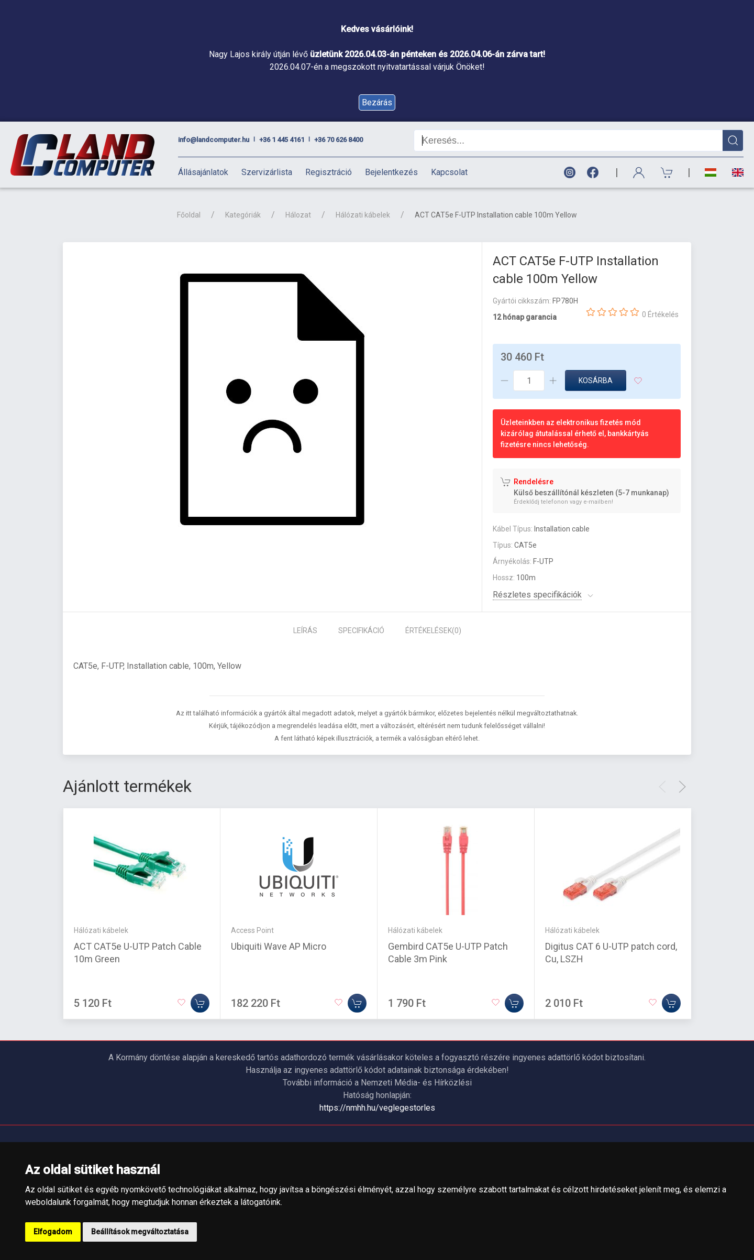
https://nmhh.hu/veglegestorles (377, 1108)
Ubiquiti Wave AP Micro (278, 946)
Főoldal (189, 215)
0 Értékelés (660, 314)
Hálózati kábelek (363, 215)
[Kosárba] (200, 1003)
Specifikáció (361, 630)
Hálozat (298, 215)
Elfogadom (53, 1232)
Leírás (305, 630)
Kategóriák (243, 215)
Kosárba (596, 380)
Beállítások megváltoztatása (139, 1232)
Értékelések (433, 630)
